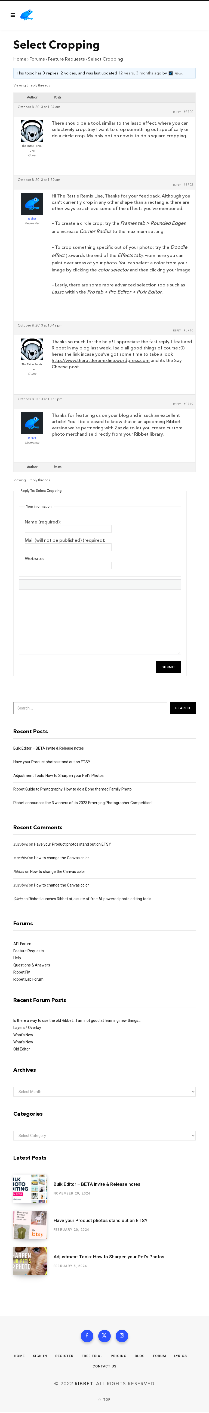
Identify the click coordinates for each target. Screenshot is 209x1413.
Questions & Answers (31, 965)
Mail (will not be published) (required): (65, 540)
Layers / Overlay (27, 1027)
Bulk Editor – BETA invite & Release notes (48, 748)
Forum (159, 1357)
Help (17, 958)
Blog (140, 1357)
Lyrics (181, 1357)
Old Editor (21, 1049)
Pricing (118, 1357)
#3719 (188, 404)
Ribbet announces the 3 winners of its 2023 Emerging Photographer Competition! (82, 803)
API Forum (22, 944)
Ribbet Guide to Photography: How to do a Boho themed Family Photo (72, 789)
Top (104, 1401)
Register (64, 1357)
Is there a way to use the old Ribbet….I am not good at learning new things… (77, 1020)
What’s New (23, 1035)
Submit (168, 667)
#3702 (188, 185)
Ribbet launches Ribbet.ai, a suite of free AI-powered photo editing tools (90, 899)
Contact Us (104, 1367)
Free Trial (92, 1357)
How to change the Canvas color (61, 858)
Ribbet (18, 871)
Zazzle (122, 428)
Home (19, 59)
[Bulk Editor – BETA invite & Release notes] (33, 1189)
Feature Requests (66, 59)
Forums (37, 59)
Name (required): (43, 522)
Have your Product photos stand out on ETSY (51, 762)
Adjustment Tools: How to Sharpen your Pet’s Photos (58, 775)
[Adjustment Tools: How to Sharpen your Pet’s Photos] (33, 1261)
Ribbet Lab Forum (28, 979)
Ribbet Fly (21, 972)
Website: (34, 558)
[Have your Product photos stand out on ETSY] (33, 1225)
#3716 (188, 330)
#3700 (188, 112)
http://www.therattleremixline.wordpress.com (101, 360)
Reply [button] (177, 112)
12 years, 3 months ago (139, 73)
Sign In (39, 1357)
